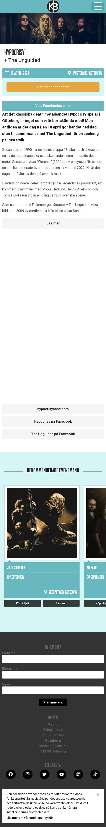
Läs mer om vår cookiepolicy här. (30, 817)
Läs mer (53, 223)
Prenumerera (53, 702)
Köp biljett (22, 603)
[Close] (98, 794)
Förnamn (8, 652)
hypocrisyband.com (53, 409)
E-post (7, 684)
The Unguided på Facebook (53, 434)
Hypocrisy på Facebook (53, 421)
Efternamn (9, 668)
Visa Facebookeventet (53, 106)
